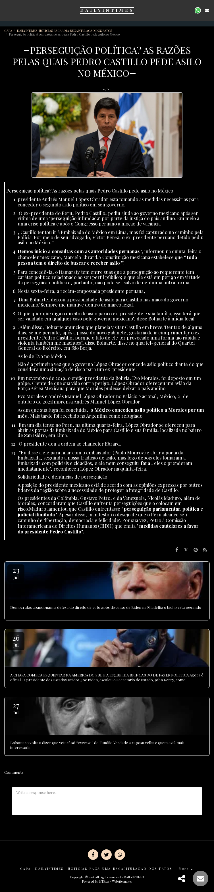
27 (15, 707)
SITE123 (104, 881)
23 (15, 572)
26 (15, 640)
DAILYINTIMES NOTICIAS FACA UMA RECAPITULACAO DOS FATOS (65, 30)
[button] (6, 10)
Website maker (122, 881)
